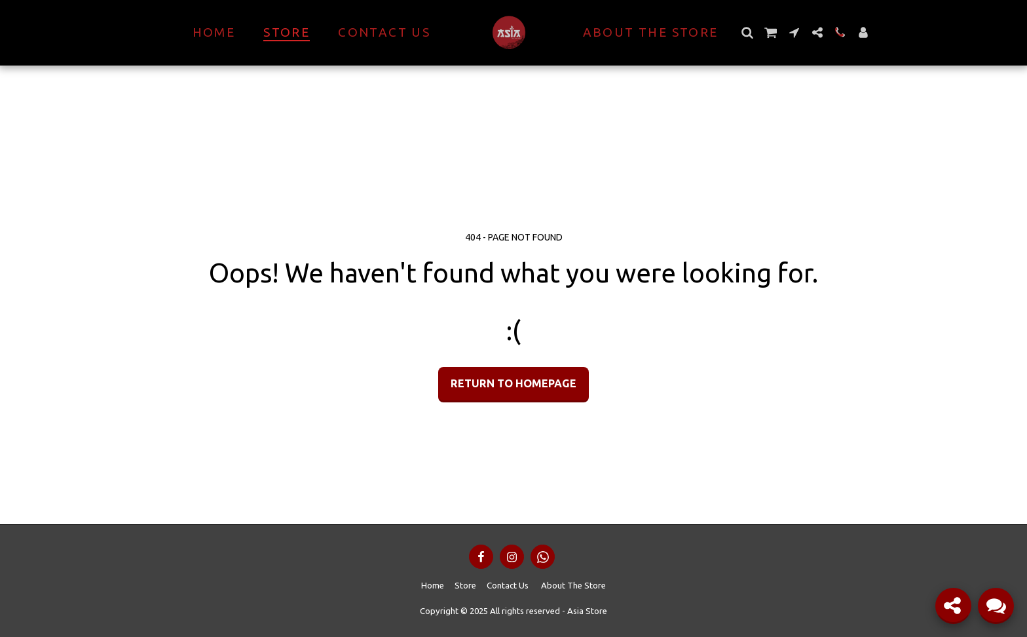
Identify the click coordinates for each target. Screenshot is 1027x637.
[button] (747, 32)
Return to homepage (513, 383)
